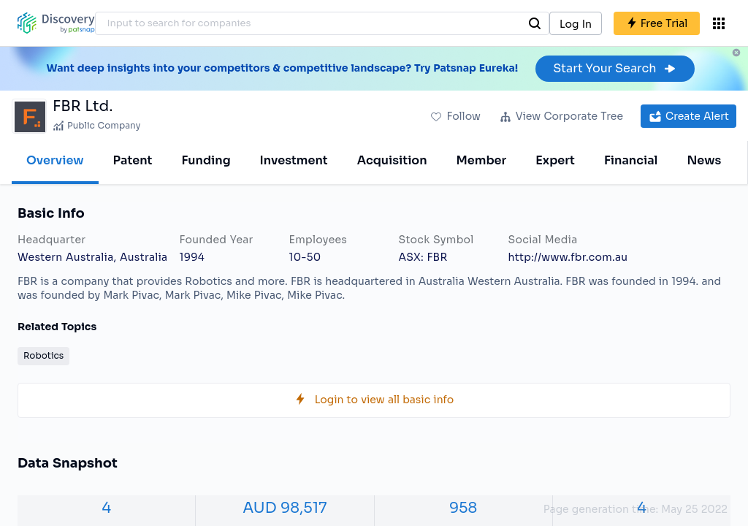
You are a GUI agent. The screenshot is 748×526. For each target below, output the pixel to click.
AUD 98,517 (285, 508)
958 (463, 508)
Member (482, 160)
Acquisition (392, 160)
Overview (55, 160)
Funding (205, 160)
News (704, 160)
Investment (294, 160)
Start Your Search (614, 68)
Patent (133, 160)
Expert (555, 160)
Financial (630, 160)
